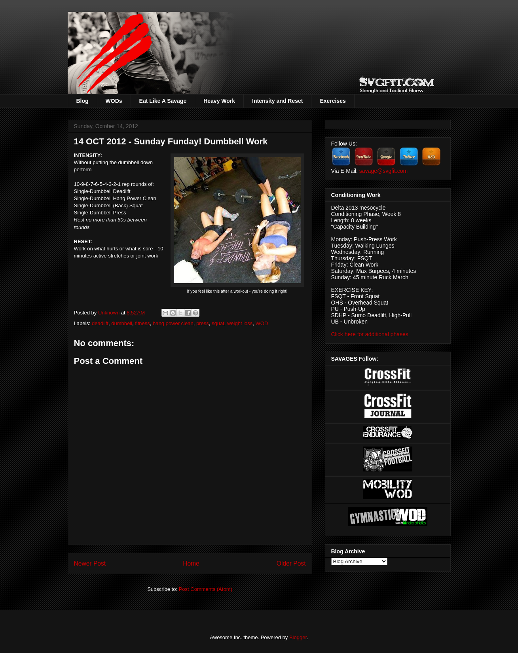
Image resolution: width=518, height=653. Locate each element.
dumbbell (121, 323)
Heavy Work (219, 101)
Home (191, 563)
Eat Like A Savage (163, 101)
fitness (142, 323)
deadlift (100, 323)
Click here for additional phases (369, 334)
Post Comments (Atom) (205, 589)
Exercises (332, 101)
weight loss (239, 323)
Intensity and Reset (277, 101)
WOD (262, 323)
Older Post (291, 563)
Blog (82, 101)
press (202, 323)
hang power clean (173, 323)
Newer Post (90, 563)
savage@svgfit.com (383, 171)
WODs (114, 101)
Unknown (109, 313)
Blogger (298, 637)
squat (218, 323)
